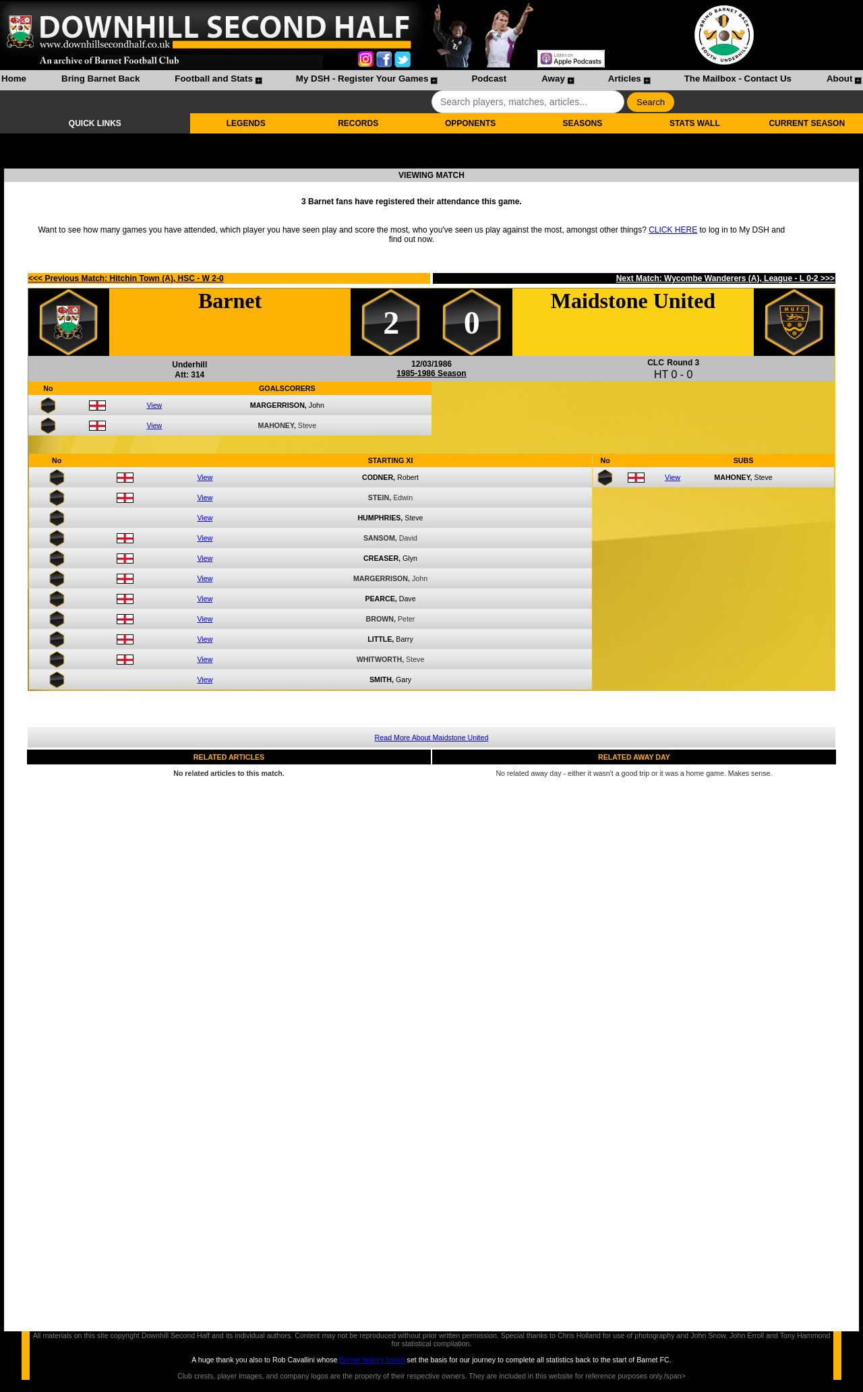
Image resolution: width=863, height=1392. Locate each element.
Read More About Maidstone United (432, 737)
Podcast (488, 78)
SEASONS (583, 123)
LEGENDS (246, 123)
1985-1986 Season (431, 373)
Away (553, 78)
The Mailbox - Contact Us (738, 78)
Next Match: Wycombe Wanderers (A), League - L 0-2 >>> (725, 278)
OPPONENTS (470, 123)
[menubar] (431, 80)
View (154, 405)
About (840, 78)
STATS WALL (694, 123)
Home (13, 78)
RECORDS (358, 123)
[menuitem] (14, 80)
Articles (624, 78)
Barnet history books (372, 1360)
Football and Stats (214, 78)
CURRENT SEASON (807, 123)
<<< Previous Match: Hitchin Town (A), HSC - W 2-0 (125, 278)
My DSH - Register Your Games (362, 78)
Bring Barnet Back (100, 78)
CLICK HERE (673, 230)
